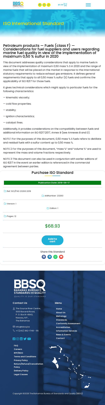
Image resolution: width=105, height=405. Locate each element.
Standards (61, 320)
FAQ (16, 345)
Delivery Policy (21, 370)
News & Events (63, 334)
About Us (60, 312)
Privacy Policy (21, 360)
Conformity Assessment (68, 323)
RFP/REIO (18, 353)
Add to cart (52, 240)
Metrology (61, 316)
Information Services (66, 331)
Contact (60, 338)
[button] (44, 257)
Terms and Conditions (25, 356)
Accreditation (63, 327)
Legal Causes (21, 374)
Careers (18, 349)
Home (59, 308)
